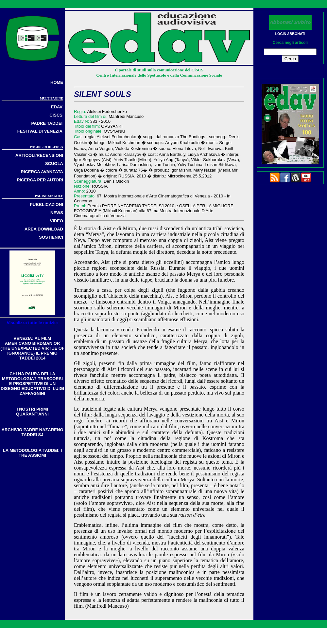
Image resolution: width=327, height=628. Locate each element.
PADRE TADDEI (46, 123)
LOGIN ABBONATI (290, 34)
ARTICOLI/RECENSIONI (39, 155)
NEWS (56, 212)
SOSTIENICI (51, 237)
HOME (56, 82)
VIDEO (56, 220)
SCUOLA (54, 163)
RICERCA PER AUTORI (40, 179)
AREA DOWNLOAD (44, 229)
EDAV (56, 106)
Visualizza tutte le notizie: (32, 322)
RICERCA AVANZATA (42, 171)
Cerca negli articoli (290, 42)
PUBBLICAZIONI (46, 204)
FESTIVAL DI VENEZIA (39, 131)
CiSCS (55, 115)
